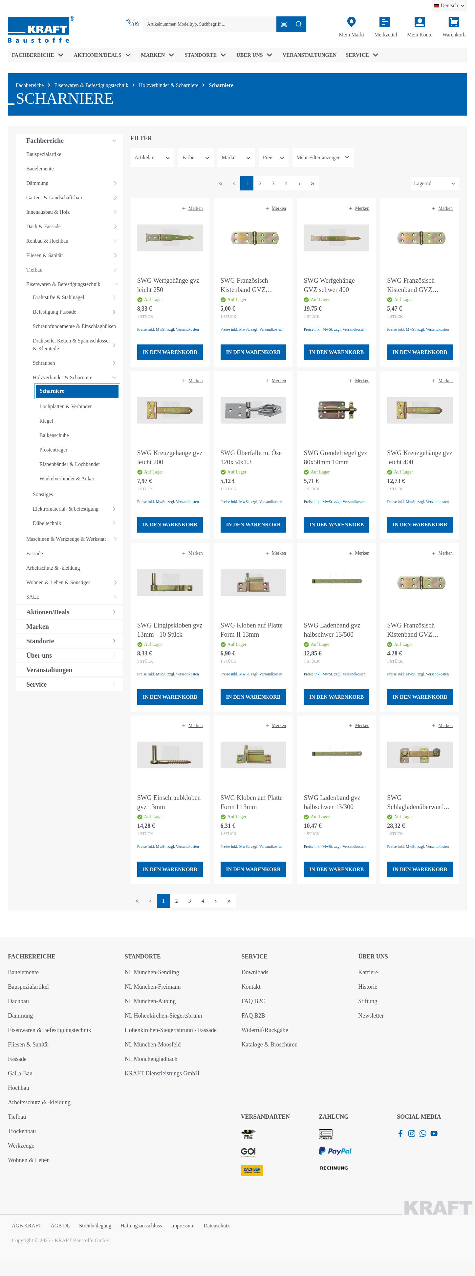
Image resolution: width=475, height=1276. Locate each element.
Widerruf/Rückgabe (265, 1030)
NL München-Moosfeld (153, 1044)
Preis (274, 157)
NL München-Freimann (153, 986)
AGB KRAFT (26, 1225)
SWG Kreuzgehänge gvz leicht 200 (170, 457)
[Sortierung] (435, 183)
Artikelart (153, 157)
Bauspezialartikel (28, 986)
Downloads (255, 972)
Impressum (182, 1225)
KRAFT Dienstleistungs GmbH (162, 1073)
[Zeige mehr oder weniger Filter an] (323, 157)
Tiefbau (17, 1116)
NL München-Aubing (150, 1001)
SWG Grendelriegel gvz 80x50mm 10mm (335, 457)
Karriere (368, 972)
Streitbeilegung (95, 1225)
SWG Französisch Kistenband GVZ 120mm (411, 630)
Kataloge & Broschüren (270, 1044)
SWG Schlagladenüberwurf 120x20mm (415, 802)
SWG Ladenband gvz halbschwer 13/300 (332, 802)
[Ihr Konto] (420, 27)
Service (255, 956)
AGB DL (60, 1225)
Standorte (143, 956)
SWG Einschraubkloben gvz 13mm (169, 802)
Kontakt (251, 986)
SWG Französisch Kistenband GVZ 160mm (244, 285)
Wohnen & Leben (29, 1160)
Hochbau (18, 1088)
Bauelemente (23, 972)
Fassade (17, 1059)
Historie (367, 986)
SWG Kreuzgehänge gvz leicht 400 (419, 457)
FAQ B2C (253, 1001)
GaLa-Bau (20, 1073)
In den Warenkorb (170, 352)
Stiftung (367, 1001)
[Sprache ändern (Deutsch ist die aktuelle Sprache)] (449, 5)
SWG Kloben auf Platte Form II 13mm (252, 630)
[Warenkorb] (454, 27)
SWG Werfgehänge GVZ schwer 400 (329, 285)
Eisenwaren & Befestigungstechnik (49, 1030)
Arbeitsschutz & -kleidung (39, 1102)
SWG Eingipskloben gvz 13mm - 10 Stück (170, 630)
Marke (236, 157)
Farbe (196, 157)
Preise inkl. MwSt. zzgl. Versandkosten (168, 329)
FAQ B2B (253, 1015)
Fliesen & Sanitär (28, 1044)
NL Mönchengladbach (151, 1059)
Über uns (373, 956)
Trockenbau (22, 1131)
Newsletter (371, 1015)
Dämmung (20, 1015)
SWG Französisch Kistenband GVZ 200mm (411, 285)
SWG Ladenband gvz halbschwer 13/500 (332, 630)
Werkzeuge (21, 1145)
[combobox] (209, 24)
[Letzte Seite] (312, 183)
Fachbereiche (31, 956)
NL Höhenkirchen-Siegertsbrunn (163, 1015)
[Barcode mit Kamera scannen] (283, 24)
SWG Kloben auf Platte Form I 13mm (252, 802)
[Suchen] (298, 24)
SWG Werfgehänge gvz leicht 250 (168, 285)
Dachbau (18, 1001)
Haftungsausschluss (141, 1225)
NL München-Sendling (152, 972)
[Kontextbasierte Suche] (133, 22)
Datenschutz (216, 1225)
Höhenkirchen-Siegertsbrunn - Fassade (171, 1030)
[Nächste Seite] (299, 183)
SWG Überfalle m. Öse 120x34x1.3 (251, 457)
